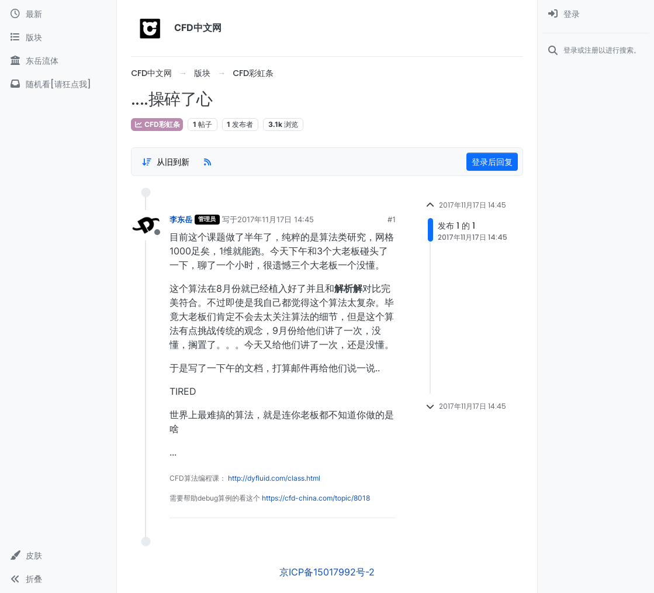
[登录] (595, 14)
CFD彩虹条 (157, 124)
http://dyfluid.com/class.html (274, 478)
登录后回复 (492, 162)
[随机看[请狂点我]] (58, 84)
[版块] (58, 37)
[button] (58, 555)
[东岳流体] (58, 60)
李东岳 (180, 219)
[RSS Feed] (207, 162)
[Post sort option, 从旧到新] (165, 162)
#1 (391, 219)
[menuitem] (595, 14)
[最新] (58, 14)
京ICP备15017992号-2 (327, 572)
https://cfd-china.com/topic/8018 (316, 498)
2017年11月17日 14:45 (275, 219)
